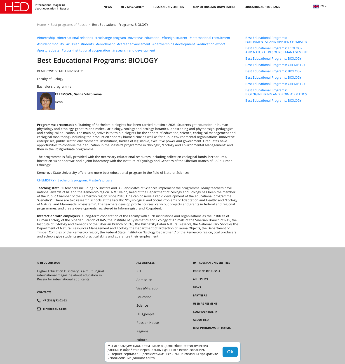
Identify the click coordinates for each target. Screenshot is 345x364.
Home (41, 24)
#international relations (75, 38)
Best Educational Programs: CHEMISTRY (275, 65)
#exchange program (110, 38)
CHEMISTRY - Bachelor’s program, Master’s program (76, 180)
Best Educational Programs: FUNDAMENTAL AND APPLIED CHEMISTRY (276, 40)
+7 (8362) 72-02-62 (55, 300)
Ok (230, 352)
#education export (211, 44)
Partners (200, 295)
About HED (201, 320)
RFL (139, 271)
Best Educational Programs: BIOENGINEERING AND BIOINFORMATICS (276, 92)
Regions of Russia (206, 271)
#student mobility (50, 44)
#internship (46, 38)
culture (141, 340)
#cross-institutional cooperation (86, 50)
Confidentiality (205, 312)
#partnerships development (174, 44)
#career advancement (133, 44)
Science (142, 305)
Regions (142, 331)
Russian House (147, 323)
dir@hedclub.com (55, 309)
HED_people (145, 314)
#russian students (80, 44)
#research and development (133, 50)
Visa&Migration (148, 288)
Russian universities (168, 7)
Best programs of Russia (69, 24)
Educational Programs (262, 7)
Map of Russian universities (214, 7)
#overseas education (144, 38)
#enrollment (105, 44)
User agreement (205, 303)
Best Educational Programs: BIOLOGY (273, 58)
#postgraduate (48, 50)
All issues (200, 279)
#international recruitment (210, 38)
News (108, 7)
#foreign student (174, 38)
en (318, 6)
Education (144, 297)
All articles (145, 263)
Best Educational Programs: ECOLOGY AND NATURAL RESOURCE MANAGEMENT (276, 50)
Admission (144, 280)
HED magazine (131, 7)
